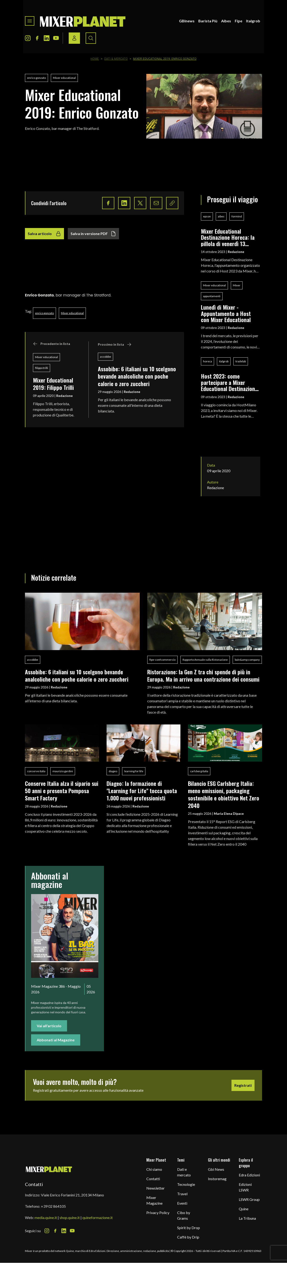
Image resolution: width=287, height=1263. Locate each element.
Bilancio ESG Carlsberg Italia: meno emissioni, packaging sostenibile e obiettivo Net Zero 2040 (223, 794)
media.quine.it (46, 1217)
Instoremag (217, 1178)
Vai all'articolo (49, 1025)
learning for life (133, 771)
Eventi (182, 1203)
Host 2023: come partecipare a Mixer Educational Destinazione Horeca (229, 382)
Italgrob (253, 21)
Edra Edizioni (249, 1175)
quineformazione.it (97, 1217)
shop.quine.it (70, 1217)
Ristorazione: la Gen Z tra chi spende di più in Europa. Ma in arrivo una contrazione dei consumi (203, 675)
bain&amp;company (247, 659)
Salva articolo (44, 233)
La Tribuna (247, 1218)
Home (95, 58)
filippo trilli (41, 368)
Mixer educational (64, 78)
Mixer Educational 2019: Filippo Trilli (53, 384)
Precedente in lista (51, 343)
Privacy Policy (157, 1212)
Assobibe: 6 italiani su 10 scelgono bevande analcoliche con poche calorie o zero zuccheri (137, 376)
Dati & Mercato (116, 58)
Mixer (236, 285)
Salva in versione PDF (93, 233)
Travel (182, 1193)
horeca (207, 361)
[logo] (83, 20)
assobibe (105, 356)
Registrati (243, 1085)
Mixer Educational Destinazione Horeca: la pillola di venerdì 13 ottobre (228, 237)
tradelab (240, 361)
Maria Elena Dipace (229, 813)
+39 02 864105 (53, 1206)
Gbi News (216, 1169)
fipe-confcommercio (162, 659)
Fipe (238, 21)
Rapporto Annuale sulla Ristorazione (205, 659)
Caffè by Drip (188, 1237)
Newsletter (155, 1188)
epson (207, 216)
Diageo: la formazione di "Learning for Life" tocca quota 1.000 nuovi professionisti (142, 790)
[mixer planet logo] (49, 1169)
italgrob (223, 361)
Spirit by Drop (188, 1227)
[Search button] (91, 38)
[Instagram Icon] (28, 38)
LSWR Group (249, 1199)
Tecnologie (186, 1184)
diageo (113, 771)
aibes (221, 216)
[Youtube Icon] (56, 38)
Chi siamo (154, 1169)
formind (236, 216)
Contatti (153, 1178)
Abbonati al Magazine (56, 1040)
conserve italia (36, 771)
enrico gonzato (36, 78)
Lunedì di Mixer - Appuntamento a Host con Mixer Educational (226, 313)
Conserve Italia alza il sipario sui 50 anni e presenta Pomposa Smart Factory (61, 790)
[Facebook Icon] (37, 38)
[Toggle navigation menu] (29, 21)
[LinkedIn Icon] (46, 38)
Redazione (64, 396)
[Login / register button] (74, 38)
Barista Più (207, 21)
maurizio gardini (62, 771)
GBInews (187, 21)
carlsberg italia (199, 771)
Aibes (226, 21)
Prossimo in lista (115, 344)
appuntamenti (211, 296)
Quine (243, 1209)
